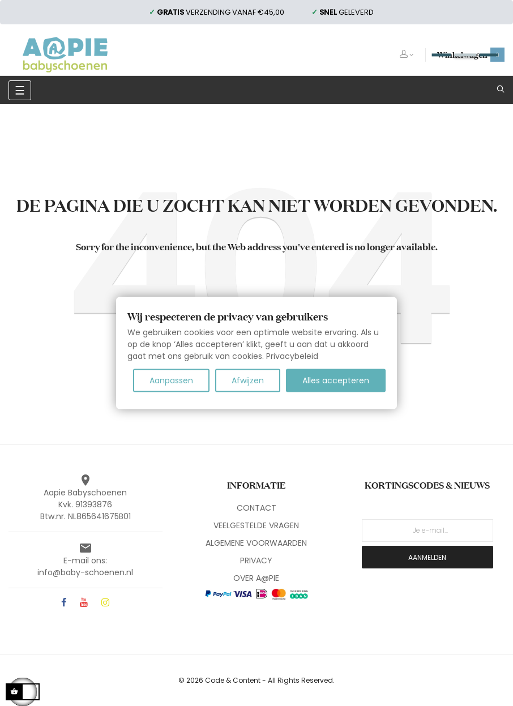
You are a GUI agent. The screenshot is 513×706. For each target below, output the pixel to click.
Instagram (105, 603)
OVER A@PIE (256, 578)
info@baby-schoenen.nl (85, 572)
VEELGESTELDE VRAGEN (256, 525)
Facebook (63, 603)
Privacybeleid (292, 356)
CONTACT (256, 508)
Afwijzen (248, 380)
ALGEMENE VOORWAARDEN (256, 543)
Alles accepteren (335, 380)
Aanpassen (171, 380)
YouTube (84, 603)
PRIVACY (256, 560)
